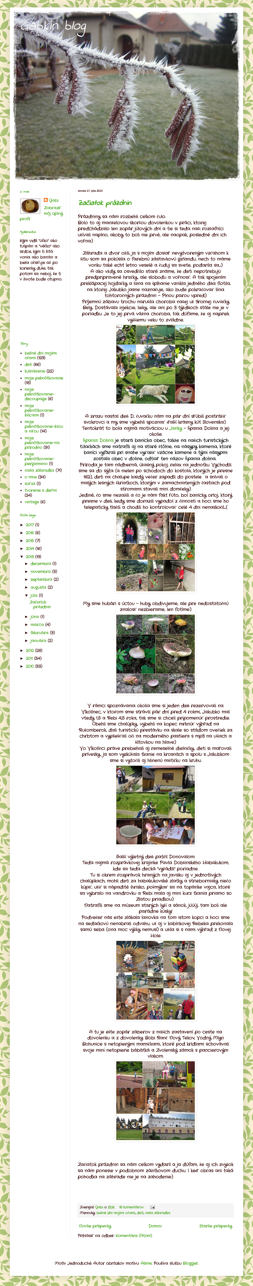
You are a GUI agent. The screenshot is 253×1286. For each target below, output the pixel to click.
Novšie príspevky (95, 1226)
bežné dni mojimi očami (115, 1212)
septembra (42, 579)
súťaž (30, 484)
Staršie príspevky (215, 1226)
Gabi (53, 200)
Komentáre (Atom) (134, 1236)
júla (35, 595)
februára (40, 633)
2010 (30, 666)
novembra (41, 572)
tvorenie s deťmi (41, 490)
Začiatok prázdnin (104, 203)
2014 (30, 549)
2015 (30, 541)
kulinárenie (35, 371)
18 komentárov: (132, 1207)
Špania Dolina (99, 441)
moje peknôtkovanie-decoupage (39, 394)
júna (35, 617)
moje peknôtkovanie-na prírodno (42, 442)
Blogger (190, 1263)
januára (39, 641)
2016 (30, 533)
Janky (175, 428)
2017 (30, 525)
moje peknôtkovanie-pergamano (39, 458)
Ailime (146, 1263)
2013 (30, 557)
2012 (30, 650)
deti (140, 1212)
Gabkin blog (52, 26)
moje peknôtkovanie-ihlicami (39, 410)
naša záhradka (157, 1212)
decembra (41, 564)
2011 (30, 658)
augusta (39, 587)
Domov (155, 1226)
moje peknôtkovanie (44, 378)
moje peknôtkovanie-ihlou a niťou (44, 426)
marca (38, 625)
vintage (32, 502)
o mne (31, 477)
